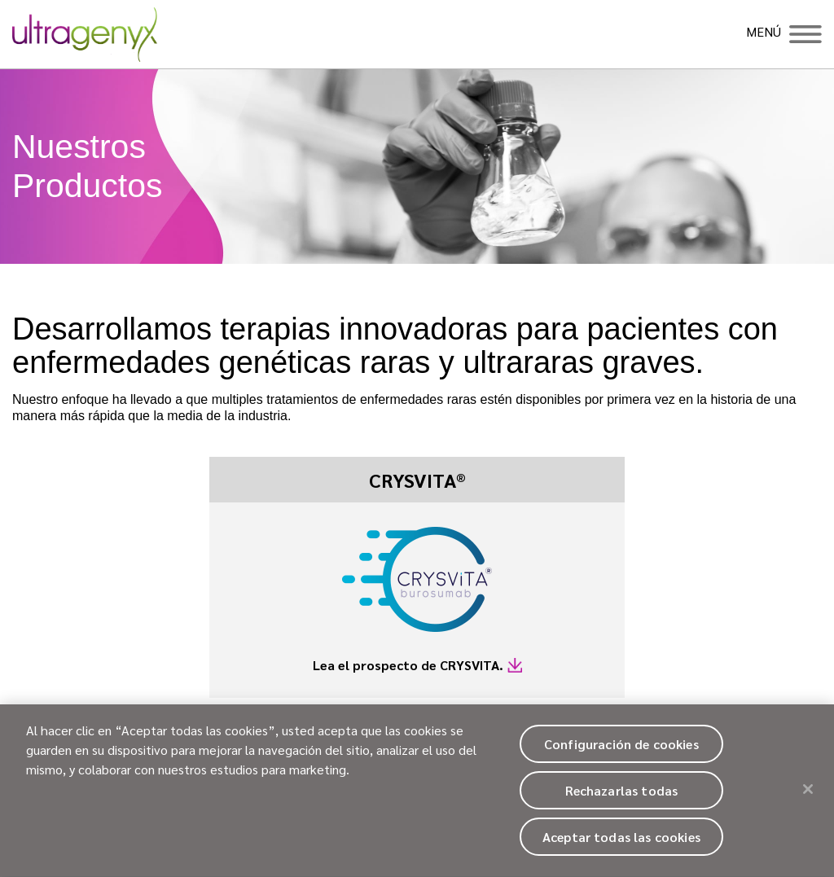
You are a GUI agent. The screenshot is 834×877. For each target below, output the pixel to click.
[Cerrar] (808, 795)
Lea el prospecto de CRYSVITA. (408, 664)
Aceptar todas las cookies (621, 843)
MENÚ (763, 32)
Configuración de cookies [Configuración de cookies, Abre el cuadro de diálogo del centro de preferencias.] (621, 750)
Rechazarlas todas (621, 796)
